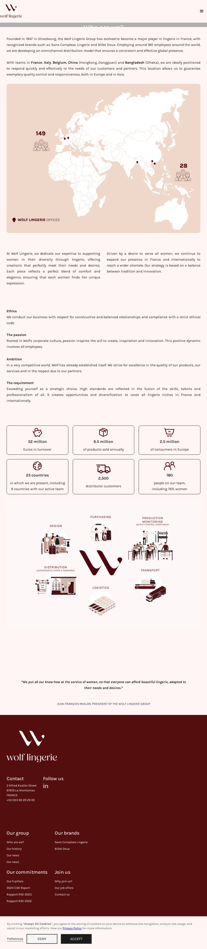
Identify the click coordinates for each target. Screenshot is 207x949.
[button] (201, 11)
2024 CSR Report (18, 888)
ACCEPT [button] (76, 939)
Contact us (62, 894)
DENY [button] (42, 939)
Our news (13, 855)
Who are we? (15, 842)
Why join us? (63, 881)
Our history (14, 849)
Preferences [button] (15, 939)
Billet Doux (62, 849)
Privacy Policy (72, 928)
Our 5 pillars (15, 881)
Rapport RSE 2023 (19, 894)
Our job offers (64, 888)
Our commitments (27, 872)
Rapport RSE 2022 (19, 901)
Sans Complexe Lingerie (71, 842)
